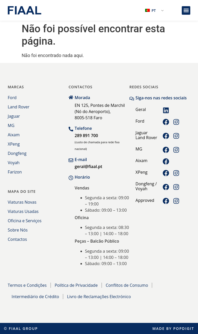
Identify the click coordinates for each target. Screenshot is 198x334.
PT (150, 10)
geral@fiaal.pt (88, 166)
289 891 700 (86, 135)
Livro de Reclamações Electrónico (99, 296)
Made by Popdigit (173, 328)
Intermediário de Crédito (35, 296)
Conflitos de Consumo (127, 285)
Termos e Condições (27, 285)
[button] (186, 10)
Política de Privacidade (76, 285)
